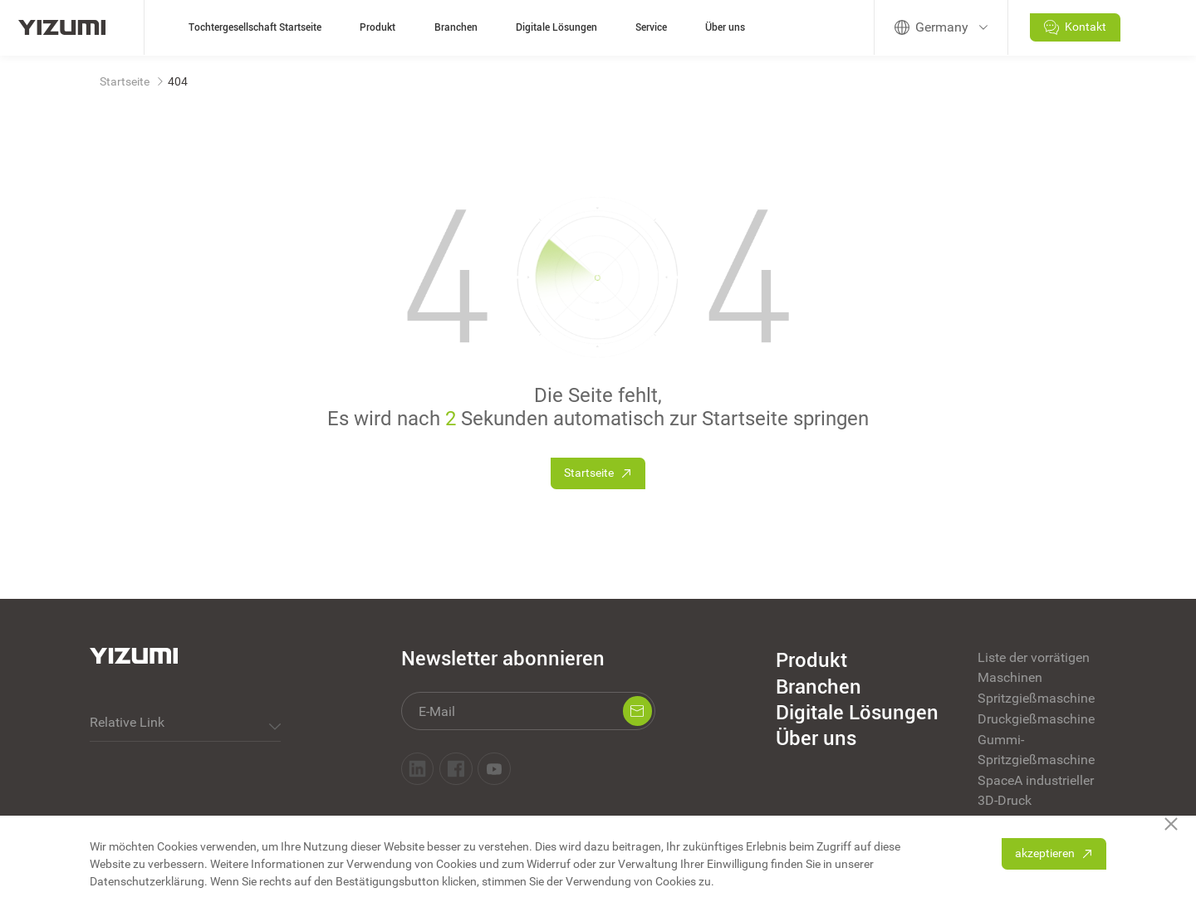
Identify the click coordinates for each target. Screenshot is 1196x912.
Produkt (377, 27)
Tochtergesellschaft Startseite (255, 27)
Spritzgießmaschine (1036, 698)
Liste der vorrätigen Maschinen (1034, 667)
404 (178, 81)
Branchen (456, 27)
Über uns (725, 27)
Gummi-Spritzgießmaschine (1036, 749)
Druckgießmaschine (1036, 719)
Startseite (125, 81)
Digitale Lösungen (556, 27)
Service (651, 27)
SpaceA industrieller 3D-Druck (1036, 790)
